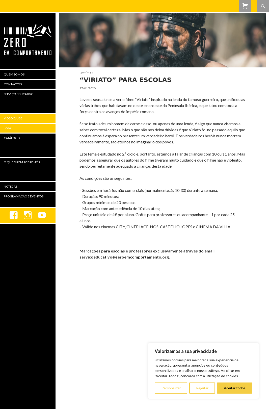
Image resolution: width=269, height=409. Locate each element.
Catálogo (12, 138)
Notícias (86, 73)
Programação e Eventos (23, 196)
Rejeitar (202, 388)
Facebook (14, 215)
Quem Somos (14, 74)
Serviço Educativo (19, 94)
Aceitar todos (235, 388)
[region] (203, 371)
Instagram (28, 215)
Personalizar (171, 388)
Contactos (13, 84)
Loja (7, 128)
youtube (42, 215)
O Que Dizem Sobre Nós (22, 162)
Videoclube (13, 118)
